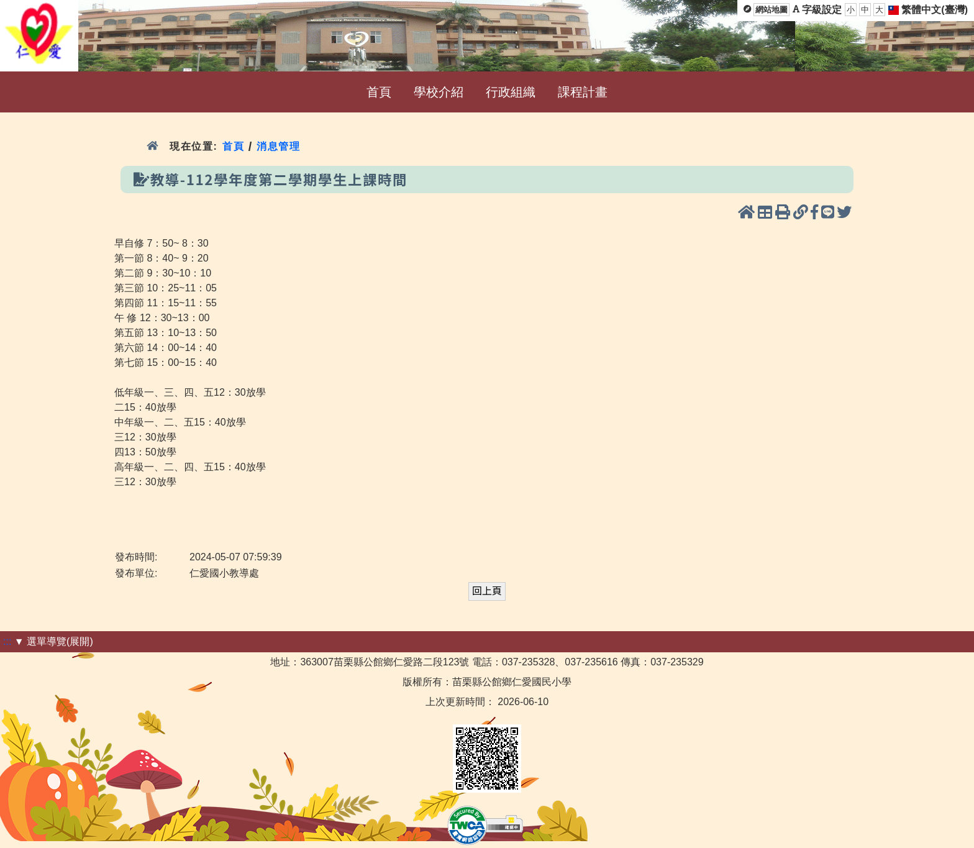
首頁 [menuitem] (378, 92)
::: (7, 641)
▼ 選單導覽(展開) (53, 641)
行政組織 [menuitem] (510, 92)
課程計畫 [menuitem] (583, 92)
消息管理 (278, 146)
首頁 (233, 146)
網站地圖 (771, 9)
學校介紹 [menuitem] (438, 92)
